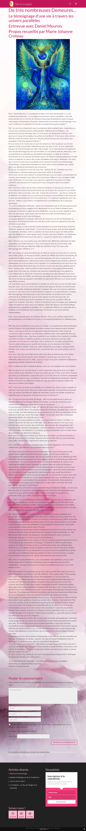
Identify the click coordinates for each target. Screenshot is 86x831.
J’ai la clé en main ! (17, 781)
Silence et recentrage (18, 774)
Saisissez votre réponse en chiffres (22, 731)
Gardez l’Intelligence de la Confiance (24, 777)
